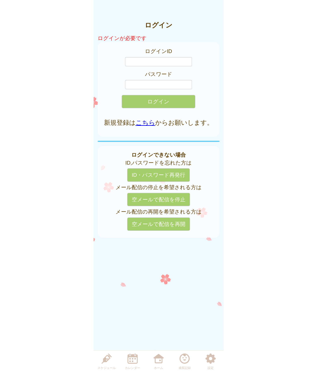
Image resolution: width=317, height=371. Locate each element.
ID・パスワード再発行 (158, 175)
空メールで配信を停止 (158, 199)
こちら (145, 122)
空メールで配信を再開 (158, 224)
